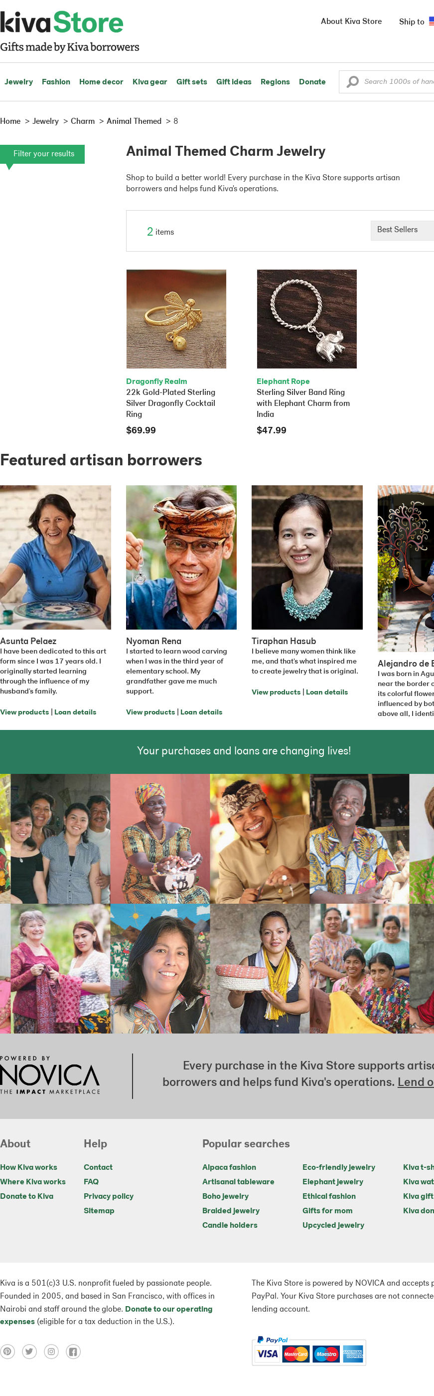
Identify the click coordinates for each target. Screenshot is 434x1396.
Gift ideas (234, 82)
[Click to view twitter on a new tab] (33, 1352)
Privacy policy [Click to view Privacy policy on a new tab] (109, 1197)
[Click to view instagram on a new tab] (55, 1352)
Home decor (101, 82)
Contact (98, 1168)
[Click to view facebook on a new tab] (76, 1352)
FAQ (91, 1182)
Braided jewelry (231, 1211)
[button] (352, 84)
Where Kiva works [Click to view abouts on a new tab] (33, 1182)
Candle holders (230, 1226)
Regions (275, 82)
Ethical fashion (329, 1197)
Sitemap (99, 1211)
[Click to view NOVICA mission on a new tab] (50, 1076)
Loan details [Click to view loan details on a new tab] (75, 712)
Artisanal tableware (238, 1182)
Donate (312, 82)
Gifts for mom (327, 1211)
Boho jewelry (225, 1197)
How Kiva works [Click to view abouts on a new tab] (28, 1168)
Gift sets (191, 82)
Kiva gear (150, 82)
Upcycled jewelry (333, 1226)
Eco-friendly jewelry (338, 1168)
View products (24, 712)
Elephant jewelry (332, 1182)
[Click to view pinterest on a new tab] (11, 1352)
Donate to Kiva (26, 1197)
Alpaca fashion (229, 1168)
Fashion (56, 82)
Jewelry (18, 82)
